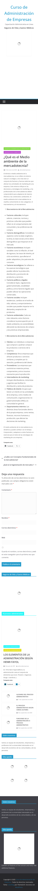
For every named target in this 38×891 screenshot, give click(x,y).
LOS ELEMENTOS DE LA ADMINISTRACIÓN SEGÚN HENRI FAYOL (18, 658)
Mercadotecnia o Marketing (12, 152)
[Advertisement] (19, 79)
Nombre (5, 518)
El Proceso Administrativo (11, 646)
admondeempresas (24, 170)
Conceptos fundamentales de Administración (17, 148)
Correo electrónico (9, 528)
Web (3, 537)
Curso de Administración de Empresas (19, 13)
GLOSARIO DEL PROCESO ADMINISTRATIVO (24, 695)
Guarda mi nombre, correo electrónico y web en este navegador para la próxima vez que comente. (19, 554)
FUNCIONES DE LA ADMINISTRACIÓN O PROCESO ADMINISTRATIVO (23, 722)
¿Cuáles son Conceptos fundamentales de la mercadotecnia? (19, 458)
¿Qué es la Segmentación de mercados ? (19, 465)
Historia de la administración (12, 650)
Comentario (7, 490)
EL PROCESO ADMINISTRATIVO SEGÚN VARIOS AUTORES (24, 708)
